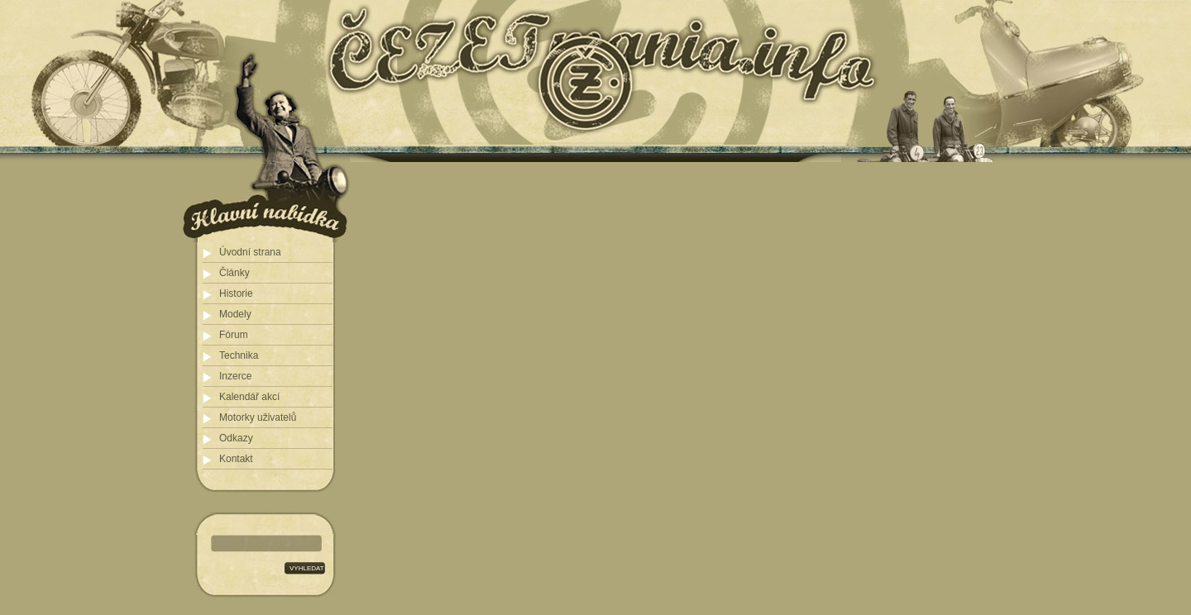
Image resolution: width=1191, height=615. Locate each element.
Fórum (233, 335)
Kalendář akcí (249, 397)
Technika (238, 355)
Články (234, 273)
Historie (236, 293)
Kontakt (236, 459)
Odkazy (236, 438)
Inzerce (235, 376)
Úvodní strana (250, 252)
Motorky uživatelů (257, 417)
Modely (235, 314)
